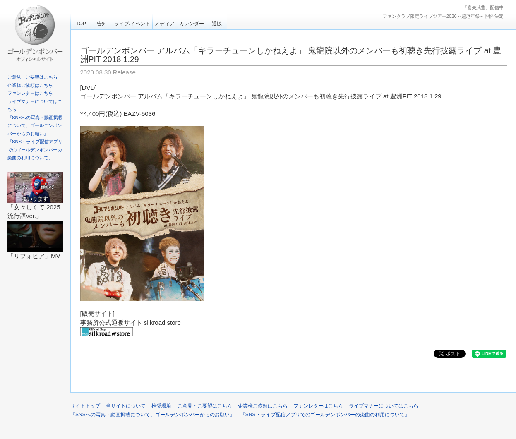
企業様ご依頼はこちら (30, 85)
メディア (165, 23)
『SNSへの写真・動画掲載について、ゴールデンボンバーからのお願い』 (34, 125)
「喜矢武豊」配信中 (483, 7)
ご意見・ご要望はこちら (32, 76)
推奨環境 (161, 406)
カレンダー (191, 23)
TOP (81, 23)
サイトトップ (85, 406)
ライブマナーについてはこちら (383, 406)
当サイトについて (126, 406)
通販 (217, 23)
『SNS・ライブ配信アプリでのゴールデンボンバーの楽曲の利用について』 (34, 149)
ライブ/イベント (132, 23)
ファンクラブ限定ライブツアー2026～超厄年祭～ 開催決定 (443, 16)
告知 (102, 23)
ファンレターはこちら (30, 93)
